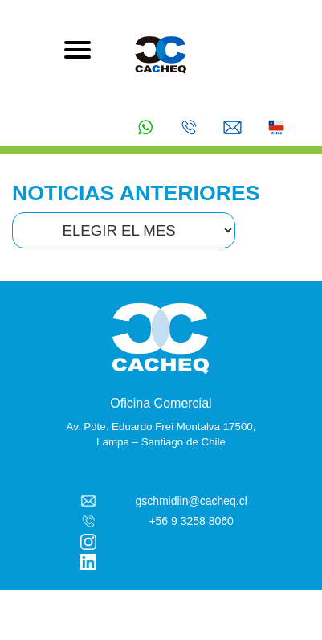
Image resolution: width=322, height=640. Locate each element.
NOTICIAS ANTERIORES (136, 193)
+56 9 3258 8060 (191, 521)
